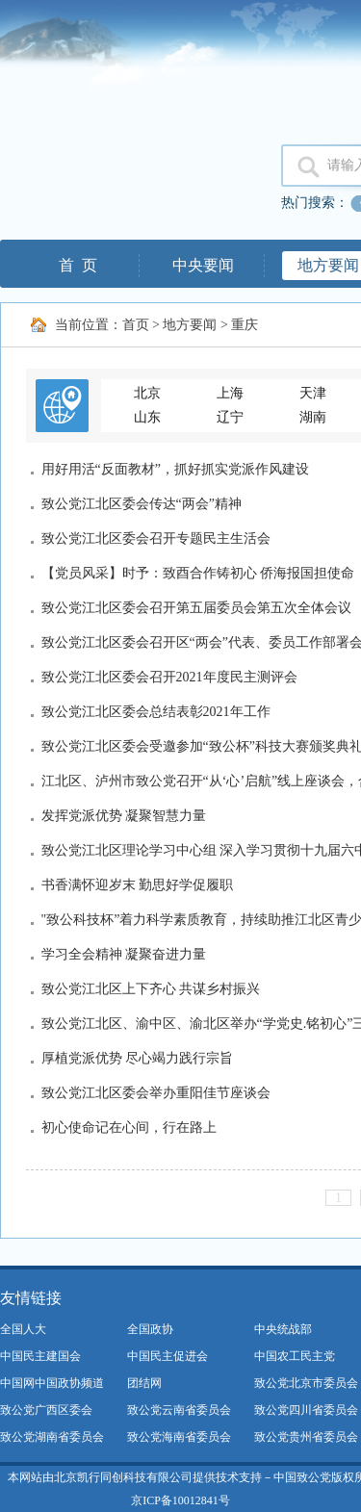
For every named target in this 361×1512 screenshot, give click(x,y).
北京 (147, 393)
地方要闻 (190, 325)
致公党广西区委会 (46, 1410)
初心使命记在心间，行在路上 (129, 1127)
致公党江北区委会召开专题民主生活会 (156, 538)
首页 (135, 325)
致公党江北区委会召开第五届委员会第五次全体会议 (196, 608)
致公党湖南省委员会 (52, 1437)
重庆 (244, 325)
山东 (147, 417)
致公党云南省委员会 (179, 1410)
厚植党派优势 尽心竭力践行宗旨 (137, 1058)
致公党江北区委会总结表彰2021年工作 (156, 712)
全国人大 (23, 1329)
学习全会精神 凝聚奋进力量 (124, 954)
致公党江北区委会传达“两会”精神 (141, 504)
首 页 (78, 265)
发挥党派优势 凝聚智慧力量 (124, 815)
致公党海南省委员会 (179, 1437)
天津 (312, 393)
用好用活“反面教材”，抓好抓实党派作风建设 (175, 469)
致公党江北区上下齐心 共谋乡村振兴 (151, 989)
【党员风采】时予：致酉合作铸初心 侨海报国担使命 (198, 573)
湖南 (312, 417)
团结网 (144, 1383)
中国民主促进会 (167, 1356)
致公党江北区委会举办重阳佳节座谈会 (156, 1093)
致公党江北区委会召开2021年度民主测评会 (169, 677)
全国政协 (150, 1329)
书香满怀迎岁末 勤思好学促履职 (137, 885)
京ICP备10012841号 (180, 1500)
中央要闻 (203, 265)
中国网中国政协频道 (52, 1383)
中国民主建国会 (40, 1356)
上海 (230, 393)
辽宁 (230, 417)
